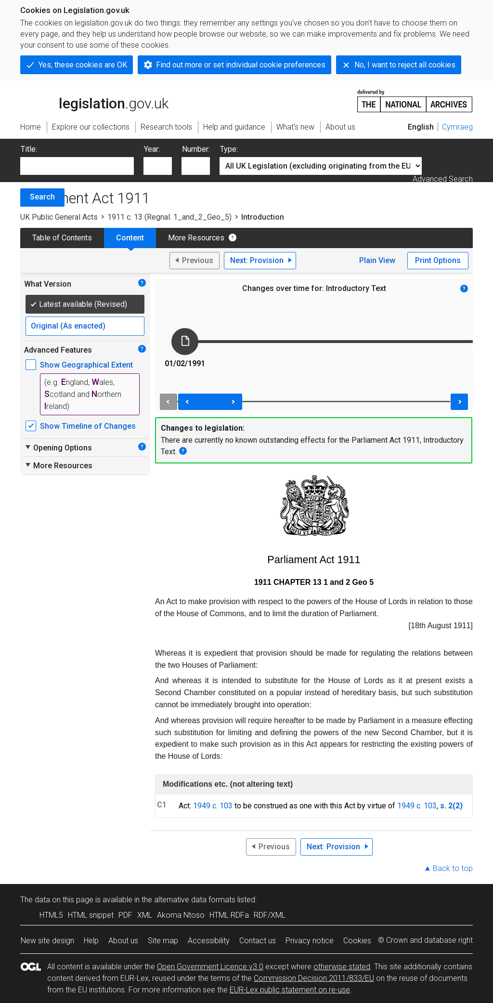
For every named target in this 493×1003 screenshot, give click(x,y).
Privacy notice (309, 940)
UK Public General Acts (59, 217)
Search (42, 196)
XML (144, 915)
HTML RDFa (229, 915)
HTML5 (51, 915)
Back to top (453, 868)
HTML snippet (91, 915)
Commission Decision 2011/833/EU (314, 978)
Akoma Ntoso (181, 915)
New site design (47, 940)
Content (130, 237)
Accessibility (209, 940)
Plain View (377, 260)
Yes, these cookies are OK (83, 64)
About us (123, 940)
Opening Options (58, 447)
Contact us (257, 940)
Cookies (357, 940)
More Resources (196, 237)
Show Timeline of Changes (88, 426)
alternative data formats (194, 899)
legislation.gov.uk (94, 100)
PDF (125, 915)
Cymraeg (457, 127)
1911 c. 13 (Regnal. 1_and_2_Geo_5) (169, 217)
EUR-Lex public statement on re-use (290, 989)
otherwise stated (341, 966)
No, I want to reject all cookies (404, 64)
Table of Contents (62, 237)
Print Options (438, 260)
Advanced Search (443, 179)
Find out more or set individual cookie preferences (240, 64)
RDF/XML (269, 915)
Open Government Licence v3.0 (210, 966)
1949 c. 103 (213, 805)
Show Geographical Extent (86, 365)
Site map (163, 940)
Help (91, 940)
